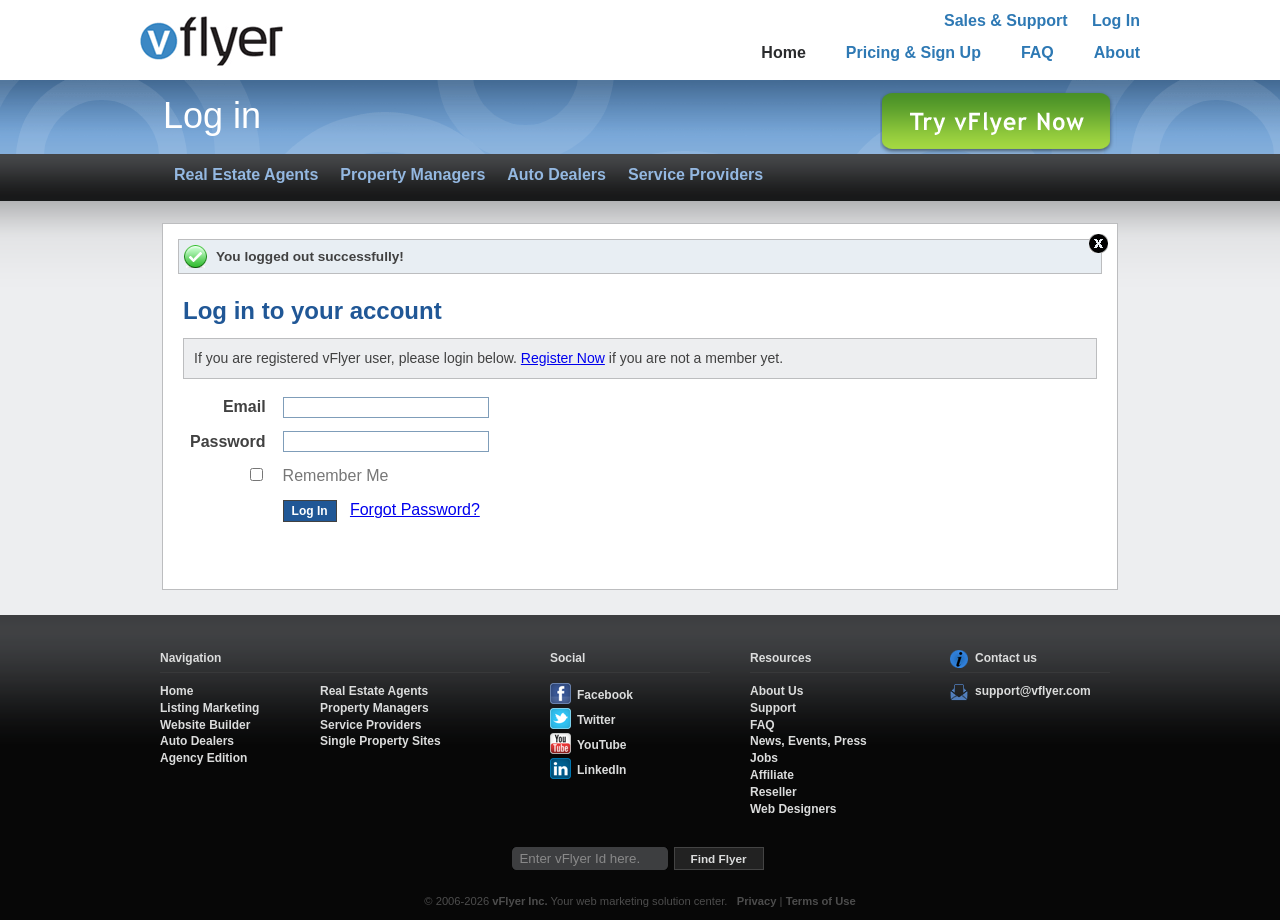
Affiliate (772, 775)
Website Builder (205, 725)
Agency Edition (203, 758)
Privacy (757, 901)
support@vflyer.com (1033, 691)
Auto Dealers (556, 174)
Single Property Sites (380, 741)
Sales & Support (1006, 20)
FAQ (1037, 52)
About (1117, 52)
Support (773, 708)
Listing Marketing (209, 708)
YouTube (602, 745)
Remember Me (336, 475)
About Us (776, 691)
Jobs (764, 758)
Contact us (1006, 658)
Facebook (605, 695)
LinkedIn (601, 770)
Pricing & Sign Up (913, 52)
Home (783, 52)
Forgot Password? (415, 509)
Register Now (563, 358)
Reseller (773, 792)
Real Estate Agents (246, 174)
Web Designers (793, 809)
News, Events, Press (808, 741)
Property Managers (412, 174)
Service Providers (695, 174)
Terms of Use (821, 901)
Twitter (596, 720)
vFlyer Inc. (519, 901)
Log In (1116, 20)
